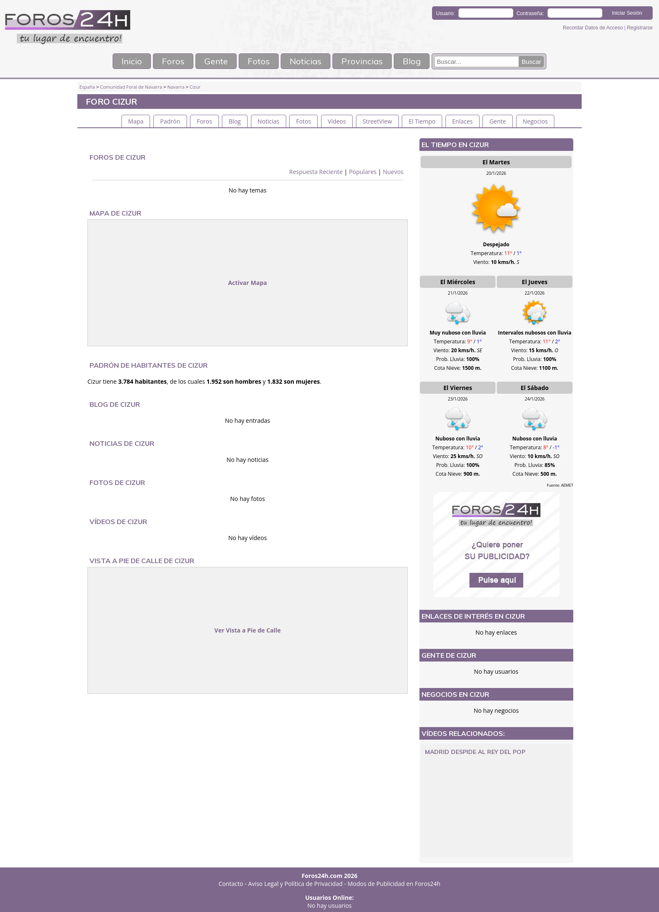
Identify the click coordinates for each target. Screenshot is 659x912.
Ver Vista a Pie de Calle (247, 630)
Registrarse (640, 28)
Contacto (231, 884)
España (87, 87)
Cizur (195, 87)
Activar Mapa (247, 283)
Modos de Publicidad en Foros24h (394, 884)
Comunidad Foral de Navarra (131, 87)
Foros (173, 61)
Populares (363, 172)
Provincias (362, 61)
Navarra (176, 87)
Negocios (535, 121)
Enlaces (462, 121)
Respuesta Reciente (316, 172)
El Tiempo (422, 121)
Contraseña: (530, 13)
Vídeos (337, 121)
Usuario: (445, 13)
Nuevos (393, 172)
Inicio (131, 61)
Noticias (306, 61)
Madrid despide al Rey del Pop (475, 752)
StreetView (377, 121)
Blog (412, 61)
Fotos (259, 61)
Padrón (170, 121)
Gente (216, 61)
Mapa (136, 121)
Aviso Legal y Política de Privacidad (295, 884)
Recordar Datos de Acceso (593, 28)
